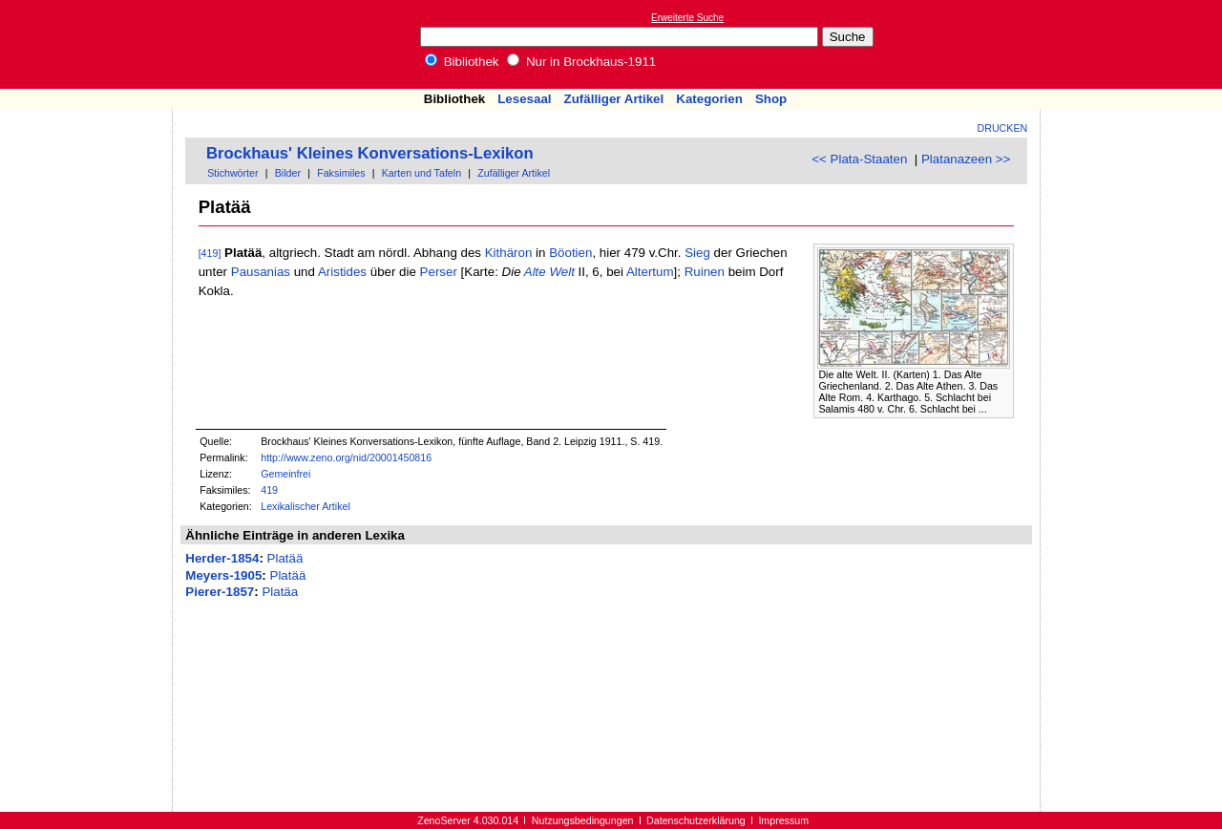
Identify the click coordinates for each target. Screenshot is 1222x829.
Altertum (650, 272)
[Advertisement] (1134, 44)
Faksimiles (341, 173)
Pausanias (260, 272)
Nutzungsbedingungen (583, 820)
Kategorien (709, 99)
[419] (210, 253)
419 (269, 490)
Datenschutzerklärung (696, 820)
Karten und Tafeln (421, 173)
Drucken (1003, 128)
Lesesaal (524, 99)
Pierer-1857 (219, 592)
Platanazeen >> (965, 159)
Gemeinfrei (285, 473)
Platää (285, 558)
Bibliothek (462, 61)
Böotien (570, 252)
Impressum (783, 820)
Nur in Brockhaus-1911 (581, 61)
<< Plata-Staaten (859, 159)
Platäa (280, 592)
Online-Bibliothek (90, 44)
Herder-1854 (222, 558)
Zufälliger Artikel (614, 99)
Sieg (697, 252)
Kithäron (509, 252)
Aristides (342, 272)
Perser (438, 272)
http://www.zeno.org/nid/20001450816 (346, 457)
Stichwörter (232, 173)
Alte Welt (549, 272)
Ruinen (705, 272)
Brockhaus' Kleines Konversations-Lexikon (370, 153)
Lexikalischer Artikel (305, 506)
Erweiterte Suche (687, 17)
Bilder (288, 173)
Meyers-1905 (223, 575)
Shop (771, 99)
